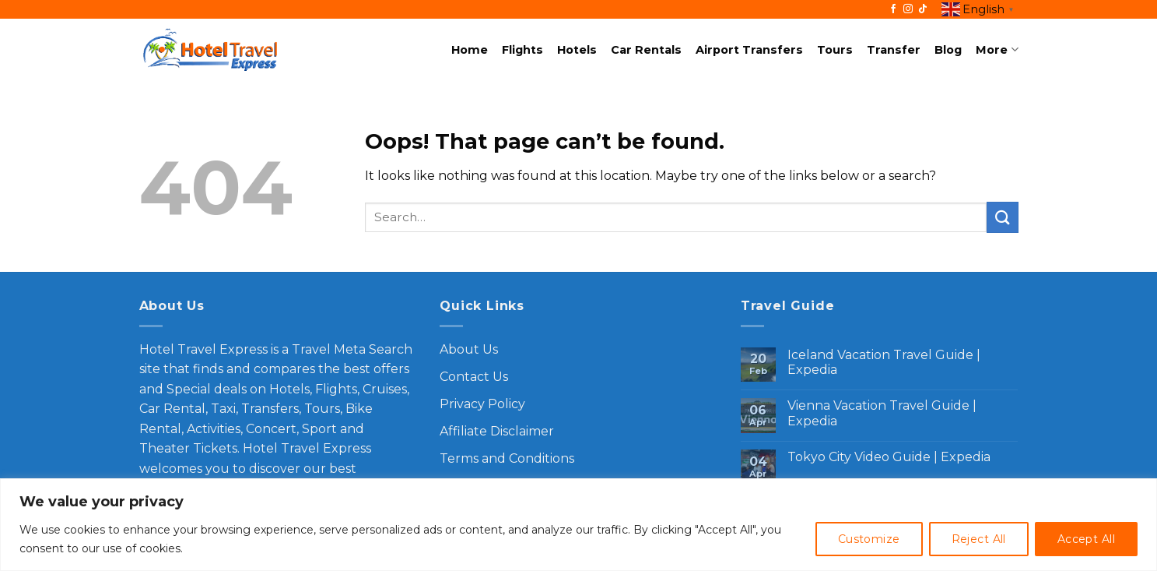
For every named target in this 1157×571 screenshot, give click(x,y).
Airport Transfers (749, 50)
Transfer (893, 50)
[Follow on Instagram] (908, 9)
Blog (948, 50)
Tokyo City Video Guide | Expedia (888, 456)
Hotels (577, 50)
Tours (835, 50)
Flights (522, 50)
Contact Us (474, 376)
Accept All (1086, 539)
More (997, 49)
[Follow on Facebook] (893, 9)
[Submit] (1002, 217)
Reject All (979, 539)
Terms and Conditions (507, 458)
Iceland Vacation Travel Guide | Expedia (883, 362)
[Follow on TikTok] (922, 9)
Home (469, 50)
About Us (469, 349)
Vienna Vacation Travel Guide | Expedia (881, 413)
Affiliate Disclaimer (497, 431)
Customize (869, 539)
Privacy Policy (482, 404)
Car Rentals (646, 50)
